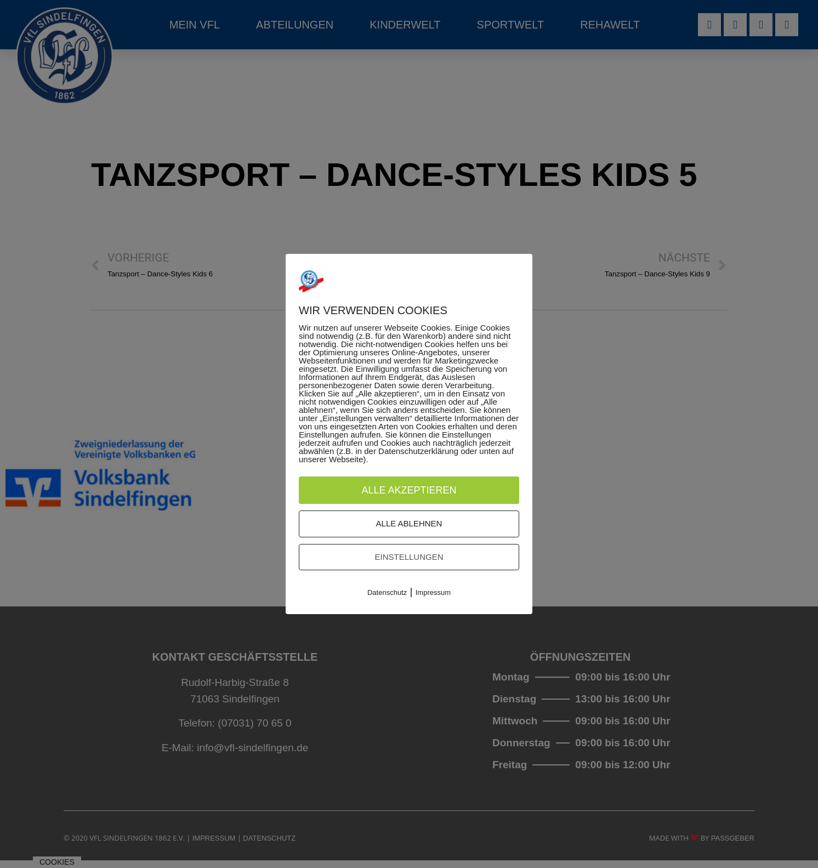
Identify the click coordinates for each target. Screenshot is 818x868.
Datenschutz (387, 593)
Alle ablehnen (409, 524)
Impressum (433, 593)
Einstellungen (408, 556)
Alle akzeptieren (408, 490)
